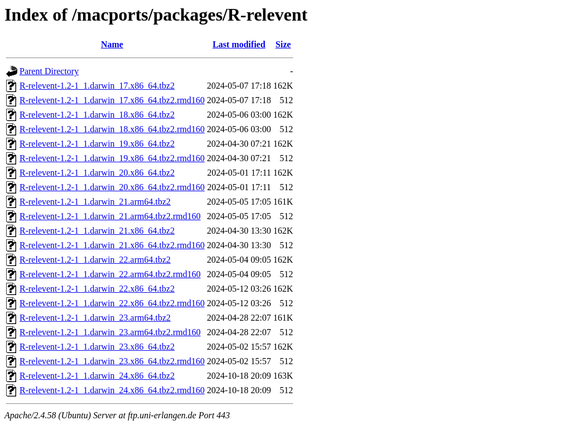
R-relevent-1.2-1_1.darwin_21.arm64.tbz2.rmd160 (110, 216)
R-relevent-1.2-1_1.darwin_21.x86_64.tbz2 (97, 230)
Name (112, 44)
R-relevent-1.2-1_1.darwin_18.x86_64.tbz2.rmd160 (112, 129)
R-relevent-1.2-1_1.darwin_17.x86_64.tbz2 (97, 85)
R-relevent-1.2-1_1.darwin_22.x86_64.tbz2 (97, 288)
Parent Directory (49, 71)
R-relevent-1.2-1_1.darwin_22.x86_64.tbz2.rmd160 (112, 303)
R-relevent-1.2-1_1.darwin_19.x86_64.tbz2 (97, 143)
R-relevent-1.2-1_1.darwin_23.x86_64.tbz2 (97, 346)
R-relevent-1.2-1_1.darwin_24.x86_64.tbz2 (97, 375)
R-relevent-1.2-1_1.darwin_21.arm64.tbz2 (95, 201)
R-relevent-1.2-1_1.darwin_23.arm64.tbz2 (95, 317)
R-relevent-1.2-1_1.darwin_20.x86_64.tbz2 (97, 172)
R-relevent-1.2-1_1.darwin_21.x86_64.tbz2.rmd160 (112, 245)
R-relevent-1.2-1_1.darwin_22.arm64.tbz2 (95, 259)
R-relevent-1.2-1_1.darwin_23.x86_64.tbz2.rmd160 (112, 361)
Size (283, 44)
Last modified (238, 44)
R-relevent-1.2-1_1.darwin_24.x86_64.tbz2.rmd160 (112, 390)
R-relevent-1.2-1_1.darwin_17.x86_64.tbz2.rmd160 (112, 100)
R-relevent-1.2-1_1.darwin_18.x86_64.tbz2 (97, 114)
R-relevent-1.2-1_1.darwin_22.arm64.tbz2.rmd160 (110, 274)
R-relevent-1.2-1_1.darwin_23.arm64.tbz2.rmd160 (110, 332)
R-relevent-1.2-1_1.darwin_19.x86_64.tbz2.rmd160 (112, 158)
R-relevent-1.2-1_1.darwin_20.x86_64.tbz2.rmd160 (112, 187)
